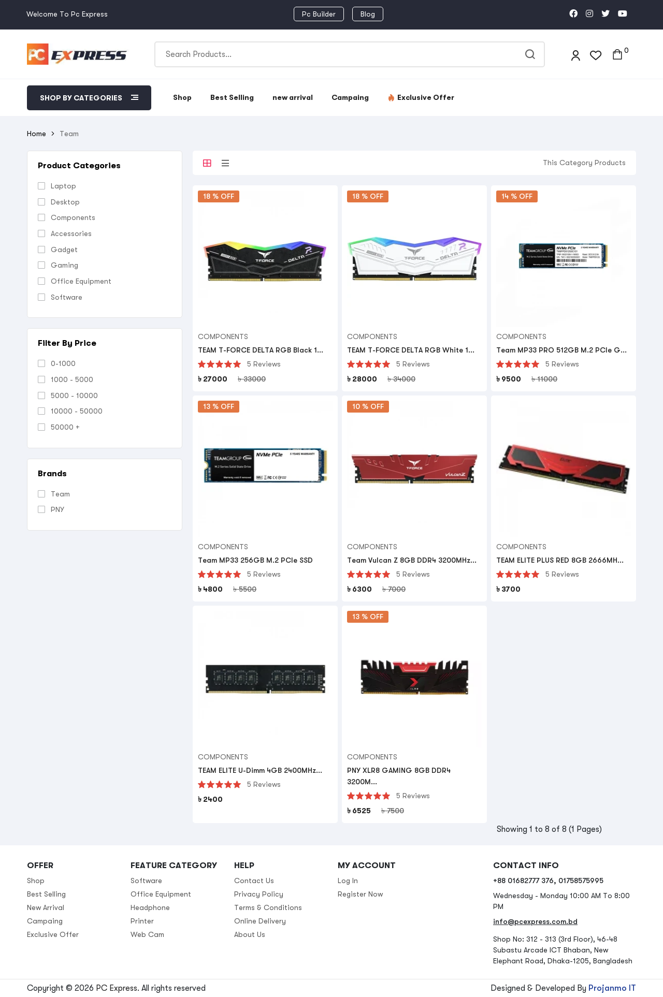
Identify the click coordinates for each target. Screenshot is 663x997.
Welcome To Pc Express (67, 14)
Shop (182, 97)
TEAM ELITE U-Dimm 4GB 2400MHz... (260, 770)
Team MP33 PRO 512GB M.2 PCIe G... (561, 350)
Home (36, 133)
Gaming (64, 265)
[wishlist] (596, 54)
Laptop (63, 186)
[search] (532, 54)
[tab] (207, 163)
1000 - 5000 (72, 379)
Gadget (64, 249)
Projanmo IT (612, 988)
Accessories (71, 233)
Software (66, 297)
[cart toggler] (617, 54)
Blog (368, 14)
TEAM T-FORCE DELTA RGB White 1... (410, 350)
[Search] (349, 54)
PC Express (116, 988)
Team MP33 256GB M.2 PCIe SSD (255, 560)
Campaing (350, 97)
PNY (57, 509)
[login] (575, 54)
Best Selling (232, 97)
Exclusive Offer (420, 97)
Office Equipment (81, 281)
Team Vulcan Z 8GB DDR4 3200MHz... (412, 560)
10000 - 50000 (77, 411)
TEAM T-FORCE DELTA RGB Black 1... (260, 350)
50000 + (65, 427)
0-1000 (63, 363)
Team (60, 494)
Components (73, 217)
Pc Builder (319, 14)
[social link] (573, 14)
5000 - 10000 (74, 395)
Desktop (65, 202)
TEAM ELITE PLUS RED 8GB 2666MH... (560, 560)
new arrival (292, 97)
